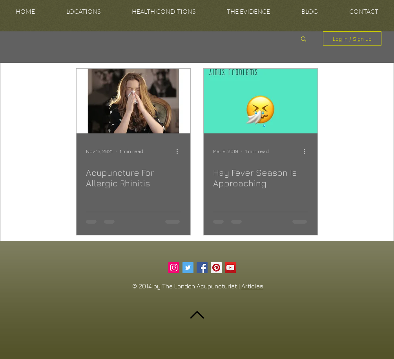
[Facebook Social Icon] (202, 267)
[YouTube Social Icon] (230, 267)
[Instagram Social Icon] (173, 267)
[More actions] (179, 151)
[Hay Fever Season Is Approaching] (260, 101)
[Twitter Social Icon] (187, 267)
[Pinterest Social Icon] (216, 267)
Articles (252, 286)
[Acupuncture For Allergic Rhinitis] (133, 101)
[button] (83, 11)
